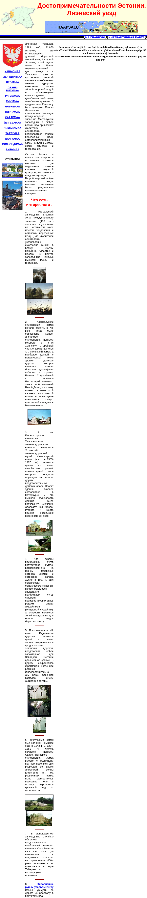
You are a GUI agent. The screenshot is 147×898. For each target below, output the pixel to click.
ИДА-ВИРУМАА (12, 76)
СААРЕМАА (12, 117)
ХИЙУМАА (12, 101)
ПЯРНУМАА (12, 111)
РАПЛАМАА (12, 95)
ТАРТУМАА (13, 133)
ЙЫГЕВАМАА (12, 122)
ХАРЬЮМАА (12, 71)
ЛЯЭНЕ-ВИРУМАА (12, 89)
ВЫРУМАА (12, 149)
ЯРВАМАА (12, 82)
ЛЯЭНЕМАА (12, 106)
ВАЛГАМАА (12, 138)
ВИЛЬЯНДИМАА (12, 144)
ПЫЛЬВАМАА (12, 127)
